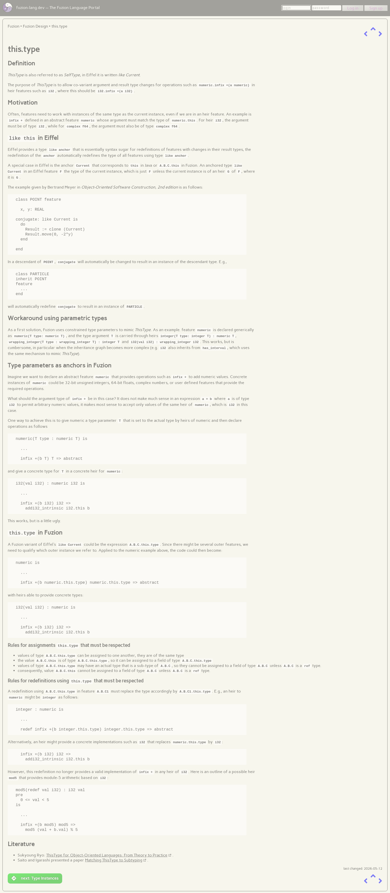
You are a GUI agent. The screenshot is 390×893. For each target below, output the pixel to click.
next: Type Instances (34, 878)
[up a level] (373, 29)
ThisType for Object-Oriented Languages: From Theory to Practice (106, 854)
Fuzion (13, 26)
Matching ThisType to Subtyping (113, 859)
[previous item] (366, 34)
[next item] (380, 34)
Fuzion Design (35, 26)
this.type (59, 26)
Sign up (376, 8)
